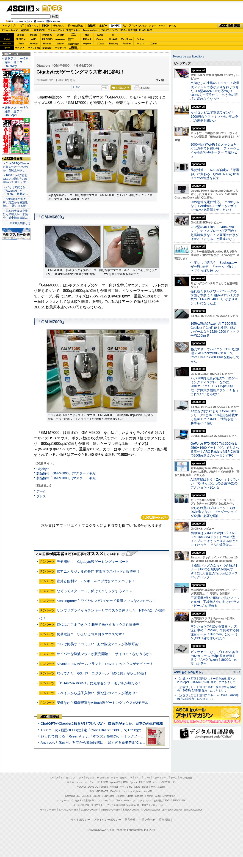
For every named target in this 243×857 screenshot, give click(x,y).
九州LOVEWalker (151, 809)
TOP (52, 777)
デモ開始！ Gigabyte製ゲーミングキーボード (93, 561)
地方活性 (132, 30)
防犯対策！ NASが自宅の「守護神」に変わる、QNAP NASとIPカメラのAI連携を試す (215, 174)
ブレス (41, 496)
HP (113, 35)
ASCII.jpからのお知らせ (189, 672)
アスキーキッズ (9, 30)
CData (100, 43)
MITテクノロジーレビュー (155, 805)
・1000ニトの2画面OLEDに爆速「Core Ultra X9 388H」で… (16, 179)
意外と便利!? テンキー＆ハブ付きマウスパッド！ (96, 581)
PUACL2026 (145, 30)
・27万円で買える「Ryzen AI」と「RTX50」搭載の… (15, 191)
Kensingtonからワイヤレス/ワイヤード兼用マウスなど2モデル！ (106, 601)
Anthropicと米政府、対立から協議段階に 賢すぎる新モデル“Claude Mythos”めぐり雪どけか (113, 742)
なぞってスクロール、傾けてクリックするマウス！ (96, 591)
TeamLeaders (90, 30)
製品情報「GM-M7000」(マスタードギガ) (66, 478)
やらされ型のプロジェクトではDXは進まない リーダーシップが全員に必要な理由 (214, 512)
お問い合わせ (147, 819)
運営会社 (129, 819)
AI (15, 25)
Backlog (113, 43)
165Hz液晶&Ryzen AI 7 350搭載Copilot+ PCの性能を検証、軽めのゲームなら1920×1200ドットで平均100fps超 (215, 329)
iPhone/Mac (75, 25)
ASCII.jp (20, 8)
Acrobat (34, 43)
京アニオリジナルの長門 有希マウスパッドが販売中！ (98, 571)
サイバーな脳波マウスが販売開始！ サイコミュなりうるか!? (104, 654)
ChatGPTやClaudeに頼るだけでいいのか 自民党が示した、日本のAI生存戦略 (102, 723)
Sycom (60, 35)
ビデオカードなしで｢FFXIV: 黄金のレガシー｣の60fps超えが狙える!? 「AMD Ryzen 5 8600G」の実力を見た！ (214, 658)
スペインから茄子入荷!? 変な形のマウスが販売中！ (98, 693)
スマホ (143, 25)
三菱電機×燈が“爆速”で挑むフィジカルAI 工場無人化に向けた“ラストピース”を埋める (215, 602)
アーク (41, 491)
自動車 (91, 25)
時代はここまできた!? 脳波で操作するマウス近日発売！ (100, 624)
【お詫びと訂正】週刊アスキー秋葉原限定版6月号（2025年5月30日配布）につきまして (207, 689)
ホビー (103, 25)
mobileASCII (133, 805)
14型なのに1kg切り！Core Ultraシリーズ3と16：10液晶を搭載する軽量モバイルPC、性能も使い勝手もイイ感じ (214, 417)
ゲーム (172, 25)
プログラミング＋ (142, 800)
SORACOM (108, 796)
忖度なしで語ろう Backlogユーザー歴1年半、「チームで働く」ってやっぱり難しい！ (214, 266)
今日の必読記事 (81, 805)
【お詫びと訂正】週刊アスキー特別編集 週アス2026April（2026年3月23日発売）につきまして (206, 680)
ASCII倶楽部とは (19, 223)
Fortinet (127, 43)
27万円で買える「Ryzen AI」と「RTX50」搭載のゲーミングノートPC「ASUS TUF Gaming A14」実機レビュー (127, 736)
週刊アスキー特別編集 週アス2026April (16, 111)
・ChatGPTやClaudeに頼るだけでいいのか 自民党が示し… (16, 167)
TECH (45, 25)
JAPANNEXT (47, 48)
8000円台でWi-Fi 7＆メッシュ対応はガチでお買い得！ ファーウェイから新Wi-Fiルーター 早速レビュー (215, 150)
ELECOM (20, 39)
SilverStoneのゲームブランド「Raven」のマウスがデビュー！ (105, 664)
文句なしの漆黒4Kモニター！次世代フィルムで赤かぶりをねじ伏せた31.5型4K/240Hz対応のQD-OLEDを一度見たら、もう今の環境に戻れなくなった (215, 91)
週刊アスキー (73, 30)
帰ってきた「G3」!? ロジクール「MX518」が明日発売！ (102, 673)
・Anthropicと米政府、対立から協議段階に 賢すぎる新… (15, 202)
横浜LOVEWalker (89, 809)
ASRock (87, 39)
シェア (76, 86)
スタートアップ (157, 25)
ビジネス (32, 25)
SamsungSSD (71, 39)
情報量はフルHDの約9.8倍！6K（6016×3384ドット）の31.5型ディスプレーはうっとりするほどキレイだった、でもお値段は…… (215, 539)
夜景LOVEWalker (131, 809)
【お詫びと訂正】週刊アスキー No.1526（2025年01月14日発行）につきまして (208, 697)
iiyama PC (115, 782)
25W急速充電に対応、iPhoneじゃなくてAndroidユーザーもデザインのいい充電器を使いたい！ (215, 206)
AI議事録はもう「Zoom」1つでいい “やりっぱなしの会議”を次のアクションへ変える (215, 483)
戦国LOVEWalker (193, 809)
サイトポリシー (80, 819)
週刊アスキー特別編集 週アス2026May (16, 62)
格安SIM (25, 30)
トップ (6, 25)
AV (125, 25)
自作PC (50, 8)
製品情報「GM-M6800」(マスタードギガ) (66, 473)
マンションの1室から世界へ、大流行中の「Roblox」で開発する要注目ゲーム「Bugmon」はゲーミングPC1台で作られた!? (215, 632)
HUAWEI (113, 39)
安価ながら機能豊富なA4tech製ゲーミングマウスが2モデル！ (104, 703)
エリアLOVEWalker (68, 809)
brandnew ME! (74, 48)
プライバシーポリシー (107, 819)
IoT (22, 25)
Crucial (100, 39)
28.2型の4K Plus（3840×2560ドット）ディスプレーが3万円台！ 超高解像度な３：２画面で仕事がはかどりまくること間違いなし (215, 233)
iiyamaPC (47, 35)
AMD (33, 39)
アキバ (133, 25)
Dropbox (87, 43)
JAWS (20, 43)
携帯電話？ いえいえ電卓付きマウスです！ (91, 634)
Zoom (153, 43)
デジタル (58, 25)
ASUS (100, 35)
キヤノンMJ (34, 48)
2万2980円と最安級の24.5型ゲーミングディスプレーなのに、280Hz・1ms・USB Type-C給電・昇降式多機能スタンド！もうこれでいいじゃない (215, 386)
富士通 (20, 35)
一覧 (104, 87)
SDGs (123, 30)
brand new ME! (144, 791)
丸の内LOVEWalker (172, 809)
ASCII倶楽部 (230, 26)
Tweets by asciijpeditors (188, 56)
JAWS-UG (93, 787)
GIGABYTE (60, 39)
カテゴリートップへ (155, 517)
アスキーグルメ (56, 30)
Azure (60, 43)
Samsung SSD (72, 796)
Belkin (140, 39)
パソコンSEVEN (74, 34)
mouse (33, 35)
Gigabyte (42, 469)
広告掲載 (164, 819)
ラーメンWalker (48, 809)
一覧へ (234, 672)
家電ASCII (39, 30)
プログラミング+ (109, 30)
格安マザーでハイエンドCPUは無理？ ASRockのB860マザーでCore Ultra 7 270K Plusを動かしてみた (215, 355)
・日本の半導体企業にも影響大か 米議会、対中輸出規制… (15, 214)
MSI (87, 35)
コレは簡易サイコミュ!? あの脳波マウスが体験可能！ (99, 644)
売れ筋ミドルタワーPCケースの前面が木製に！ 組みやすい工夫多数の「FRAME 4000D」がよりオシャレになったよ (215, 297)
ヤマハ (140, 43)
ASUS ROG (47, 39)
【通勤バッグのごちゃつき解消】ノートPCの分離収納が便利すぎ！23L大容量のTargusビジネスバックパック (215, 571)
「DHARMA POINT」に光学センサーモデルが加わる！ (99, 683)
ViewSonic (127, 39)
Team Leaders (123, 800)
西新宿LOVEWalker (110, 809)
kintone (47, 43)
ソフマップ (60, 48)
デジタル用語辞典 (116, 805)
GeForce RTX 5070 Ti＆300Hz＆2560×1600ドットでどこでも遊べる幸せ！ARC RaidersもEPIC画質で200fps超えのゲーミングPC (215, 449)
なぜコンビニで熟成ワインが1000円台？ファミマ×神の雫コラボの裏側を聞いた (214, 116)
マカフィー (20, 48)
